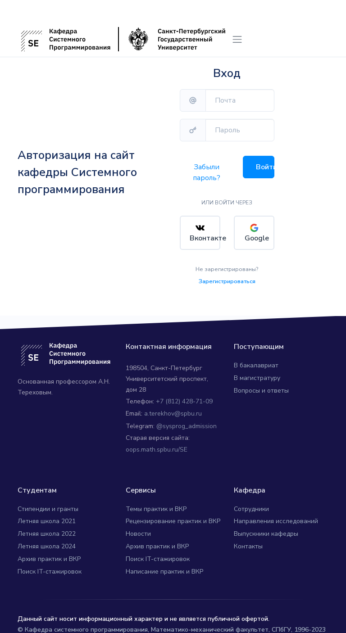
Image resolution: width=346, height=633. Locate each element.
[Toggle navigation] (237, 39)
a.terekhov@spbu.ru (173, 411)
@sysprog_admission (186, 424)
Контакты (248, 544)
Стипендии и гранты (48, 506)
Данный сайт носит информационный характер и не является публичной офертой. (143, 617)
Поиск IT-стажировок (50, 569)
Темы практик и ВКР (156, 506)
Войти (265, 167)
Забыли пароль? (206, 172)
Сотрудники (251, 506)
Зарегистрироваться (227, 279)
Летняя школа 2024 (47, 544)
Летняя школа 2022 (47, 532)
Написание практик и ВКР (164, 569)
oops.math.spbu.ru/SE (156, 447)
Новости (138, 532)
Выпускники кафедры (266, 532)
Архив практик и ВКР (49, 556)
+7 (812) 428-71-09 (184, 399)
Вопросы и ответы (261, 388)
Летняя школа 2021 (47, 519)
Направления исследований (276, 519)
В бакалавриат (256, 363)
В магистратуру (257, 375)
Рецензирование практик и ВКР (173, 519)
